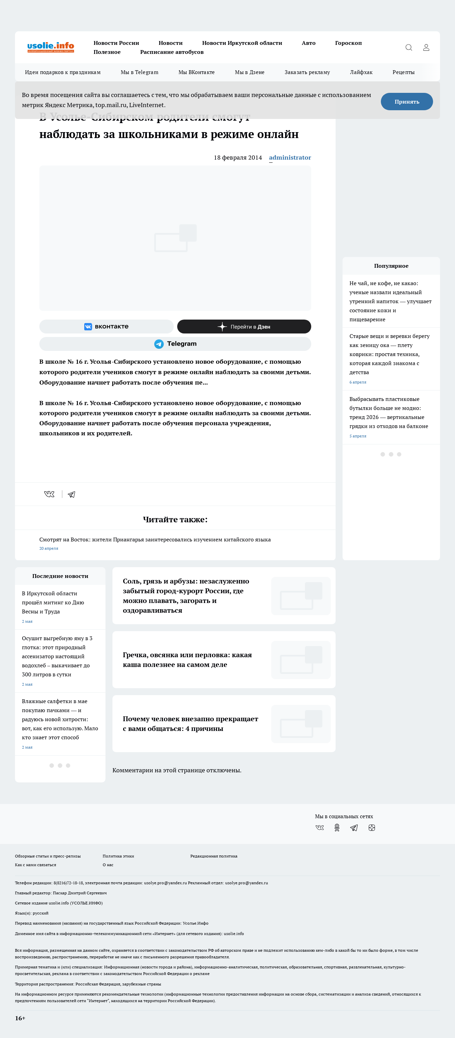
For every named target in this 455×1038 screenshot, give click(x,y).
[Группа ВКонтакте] (106, 326)
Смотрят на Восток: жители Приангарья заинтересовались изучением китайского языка (175, 544)
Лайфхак (361, 72)
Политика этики (118, 856)
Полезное (107, 51)
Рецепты (404, 72)
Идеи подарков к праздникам (63, 72)
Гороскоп (348, 42)
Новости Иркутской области (242, 42)
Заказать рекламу (307, 72)
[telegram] (74, 494)
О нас (108, 864)
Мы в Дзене (250, 72)
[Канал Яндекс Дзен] (244, 326)
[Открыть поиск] (409, 47)
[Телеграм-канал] (175, 344)
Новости (171, 42)
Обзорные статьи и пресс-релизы (48, 856)
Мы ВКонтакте (197, 72)
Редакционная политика (213, 856)
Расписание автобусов (172, 51)
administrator (290, 157)
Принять (407, 101)
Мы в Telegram (139, 72)
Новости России (116, 42)
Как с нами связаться (35, 864)
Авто (309, 42)
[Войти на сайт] (426, 47)
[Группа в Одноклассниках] (337, 828)
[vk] (50, 494)
